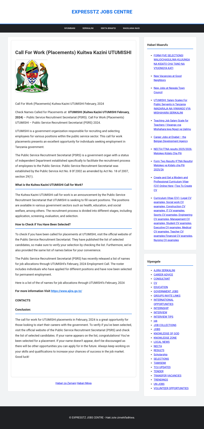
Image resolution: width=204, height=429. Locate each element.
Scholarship (161, 354)
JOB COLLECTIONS (165, 325)
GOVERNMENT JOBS (166, 291)
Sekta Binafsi (108, 28)
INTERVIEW (160, 312)
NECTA (158, 346)
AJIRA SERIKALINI (164, 270)
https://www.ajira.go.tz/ (66, 291)
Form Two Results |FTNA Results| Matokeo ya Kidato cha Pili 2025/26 (173, 165)
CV (155, 283)
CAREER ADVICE (163, 274)
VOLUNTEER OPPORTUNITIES (171, 388)
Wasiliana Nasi (131, 28)
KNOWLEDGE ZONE (165, 337)
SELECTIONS (161, 358)
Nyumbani (69, 28)
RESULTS (159, 350)
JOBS (157, 329)
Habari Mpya (84, 383)
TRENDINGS (161, 379)
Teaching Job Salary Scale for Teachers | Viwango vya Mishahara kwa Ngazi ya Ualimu (172, 125)
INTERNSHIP (161, 308)
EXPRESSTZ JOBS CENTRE (102, 12)
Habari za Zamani (66, 383)
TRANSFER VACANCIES (167, 375)
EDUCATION (161, 287)
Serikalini (88, 28)
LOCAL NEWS (162, 341)
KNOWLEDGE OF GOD (166, 333)
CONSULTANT (162, 278)
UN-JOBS (159, 384)
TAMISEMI (160, 363)
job (155, 320)
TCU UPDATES (162, 367)
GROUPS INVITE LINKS (167, 295)
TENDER (159, 371)
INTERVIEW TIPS (163, 316)
